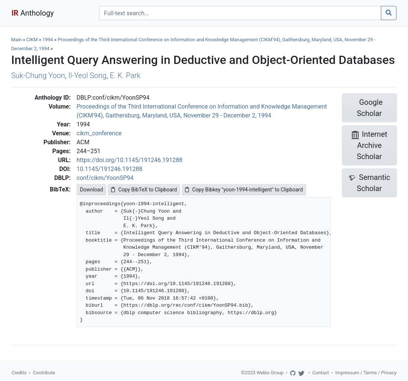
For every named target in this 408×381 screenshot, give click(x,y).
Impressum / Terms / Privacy (365, 372)
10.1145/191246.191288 (109, 168)
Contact (321, 372)
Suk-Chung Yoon (38, 75)
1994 (47, 39)
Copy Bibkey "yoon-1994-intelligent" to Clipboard (244, 190)
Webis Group (270, 372)
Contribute (44, 372)
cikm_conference (99, 133)
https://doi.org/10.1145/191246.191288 (129, 160)
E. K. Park (125, 75)
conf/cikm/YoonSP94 (105, 177)
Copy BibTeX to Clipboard (144, 190)
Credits (19, 372)
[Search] (240, 13)
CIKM (32, 39)
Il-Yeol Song (87, 75)
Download (91, 190)
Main (16, 39)
